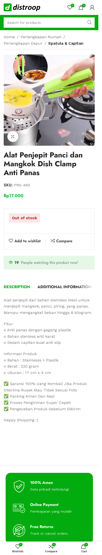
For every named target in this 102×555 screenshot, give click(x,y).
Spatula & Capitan (65, 43)
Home (9, 37)
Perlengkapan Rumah (41, 37)
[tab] (17, 287)
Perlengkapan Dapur (23, 43)
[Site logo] (22, 7)
